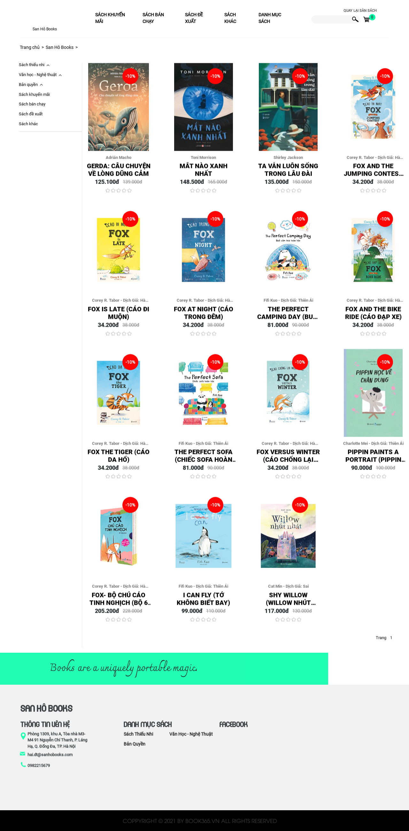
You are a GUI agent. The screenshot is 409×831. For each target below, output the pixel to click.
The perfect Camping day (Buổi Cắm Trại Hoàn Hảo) (288, 315)
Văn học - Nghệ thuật (38, 74)
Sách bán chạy (153, 18)
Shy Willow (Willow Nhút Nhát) (288, 601)
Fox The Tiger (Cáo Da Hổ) (119, 458)
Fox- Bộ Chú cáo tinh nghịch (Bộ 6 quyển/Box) (118, 601)
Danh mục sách (270, 18)
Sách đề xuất (194, 18)
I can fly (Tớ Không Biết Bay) (203, 601)
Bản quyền (28, 84)
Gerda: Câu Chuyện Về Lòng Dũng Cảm (118, 173)
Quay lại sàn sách (360, 11)
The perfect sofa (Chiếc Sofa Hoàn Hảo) (203, 458)
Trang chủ (30, 47)
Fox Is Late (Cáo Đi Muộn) (118, 315)
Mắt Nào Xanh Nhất (204, 173)
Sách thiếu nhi (31, 64)
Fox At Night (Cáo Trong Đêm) (203, 315)
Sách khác (230, 18)
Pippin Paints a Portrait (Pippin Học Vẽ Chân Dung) (373, 458)
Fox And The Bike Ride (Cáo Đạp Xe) (373, 315)
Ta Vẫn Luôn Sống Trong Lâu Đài (288, 173)
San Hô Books (45, 29)
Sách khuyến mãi (110, 18)
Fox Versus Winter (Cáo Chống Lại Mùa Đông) (288, 458)
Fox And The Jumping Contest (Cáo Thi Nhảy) (373, 173)
